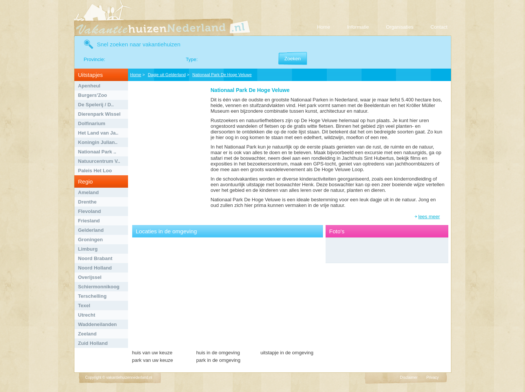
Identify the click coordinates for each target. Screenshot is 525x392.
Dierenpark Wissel (99, 114)
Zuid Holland (93, 343)
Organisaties (400, 27)
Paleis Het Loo (95, 170)
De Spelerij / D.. (96, 104)
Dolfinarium (91, 123)
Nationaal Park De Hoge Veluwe (222, 74)
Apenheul (89, 86)
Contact (439, 27)
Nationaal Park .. (97, 152)
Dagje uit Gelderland (166, 74)
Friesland (89, 221)
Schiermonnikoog (99, 286)
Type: (192, 59)
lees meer (429, 216)
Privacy (432, 377)
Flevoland (89, 211)
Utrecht (87, 315)
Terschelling (92, 296)
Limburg (88, 249)
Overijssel (90, 277)
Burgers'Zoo (92, 95)
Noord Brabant (95, 258)
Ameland (88, 192)
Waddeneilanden (97, 324)
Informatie (358, 27)
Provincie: (94, 59)
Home (323, 27)
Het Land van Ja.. (98, 133)
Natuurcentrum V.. (99, 161)
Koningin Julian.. (98, 142)
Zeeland (87, 334)
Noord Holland (95, 268)
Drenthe (87, 202)
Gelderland (91, 230)
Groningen (90, 239)
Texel (84, 305)
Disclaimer (409, 377)
